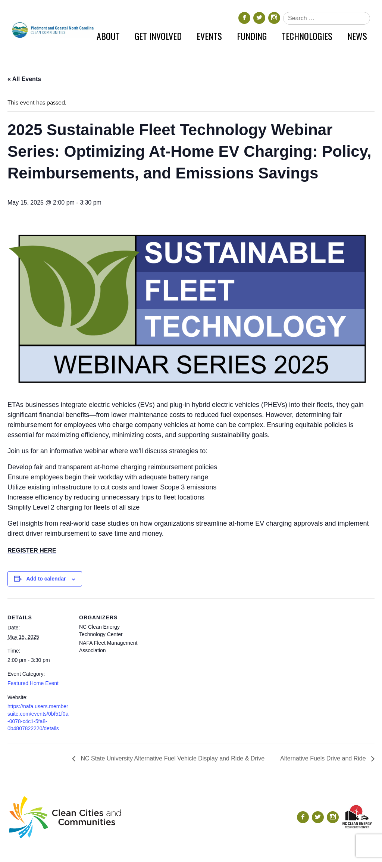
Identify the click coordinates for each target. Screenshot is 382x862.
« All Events (24, 79)
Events (209, 36)
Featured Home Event (33, 683)
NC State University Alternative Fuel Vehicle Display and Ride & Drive (171, 758)
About (108, 36)
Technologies (307, 36)
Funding (252, 36)
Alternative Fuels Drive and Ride (323, 758)
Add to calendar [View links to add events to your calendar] (46, 579)
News (357, 36)
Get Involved (158, 36)
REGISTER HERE (31, 550)
